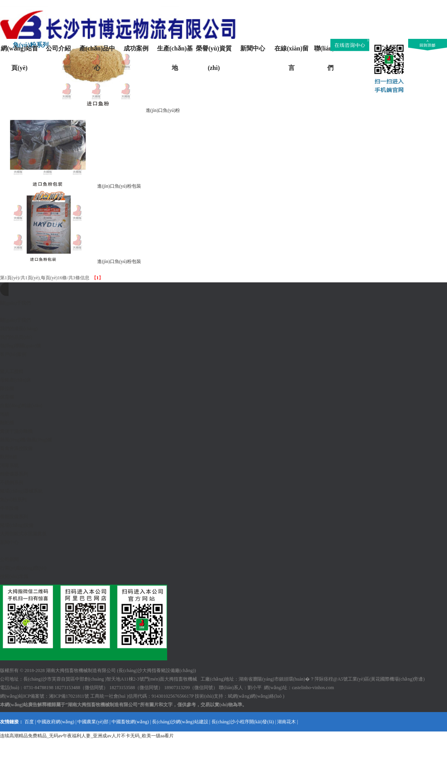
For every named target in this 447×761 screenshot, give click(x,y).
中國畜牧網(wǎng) (130, 721)
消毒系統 (9, 465)
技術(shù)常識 (14, 576)
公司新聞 (9, 559)
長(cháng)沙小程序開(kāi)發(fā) (242, 721)
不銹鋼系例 (11, 482)
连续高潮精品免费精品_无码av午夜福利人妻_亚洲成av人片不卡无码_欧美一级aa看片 (87, 735)
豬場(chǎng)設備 (16, 525)
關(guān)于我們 (15, 320)
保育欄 (7, 397)
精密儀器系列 (14, 474)
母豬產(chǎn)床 (15, 380)
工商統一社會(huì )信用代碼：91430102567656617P (142, 696)
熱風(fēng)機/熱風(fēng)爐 (26, 439)
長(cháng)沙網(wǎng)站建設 (180, 721)
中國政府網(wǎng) (55, 721)
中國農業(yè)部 (92, 721)
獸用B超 (8, 457)
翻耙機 (7, 422)
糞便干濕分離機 (16, 431)
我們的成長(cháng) (19, 328)
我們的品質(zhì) (16, 337)
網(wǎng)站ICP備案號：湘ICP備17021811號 (44, 696)
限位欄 (7, 388)
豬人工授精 (11, 371)
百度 (29, 721)
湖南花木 (286, 721)
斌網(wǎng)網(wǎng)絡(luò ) (256, 696)
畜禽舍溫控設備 (16, 448)
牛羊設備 (9, 508)
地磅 (4, 414)
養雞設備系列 (14, 516)
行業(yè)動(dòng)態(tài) (23, 568)
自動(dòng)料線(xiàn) (21, 405)
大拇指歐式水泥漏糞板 (23, 533)
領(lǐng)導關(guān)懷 (20, 345)
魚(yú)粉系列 (13, 499)
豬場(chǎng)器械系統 (21, 491)
